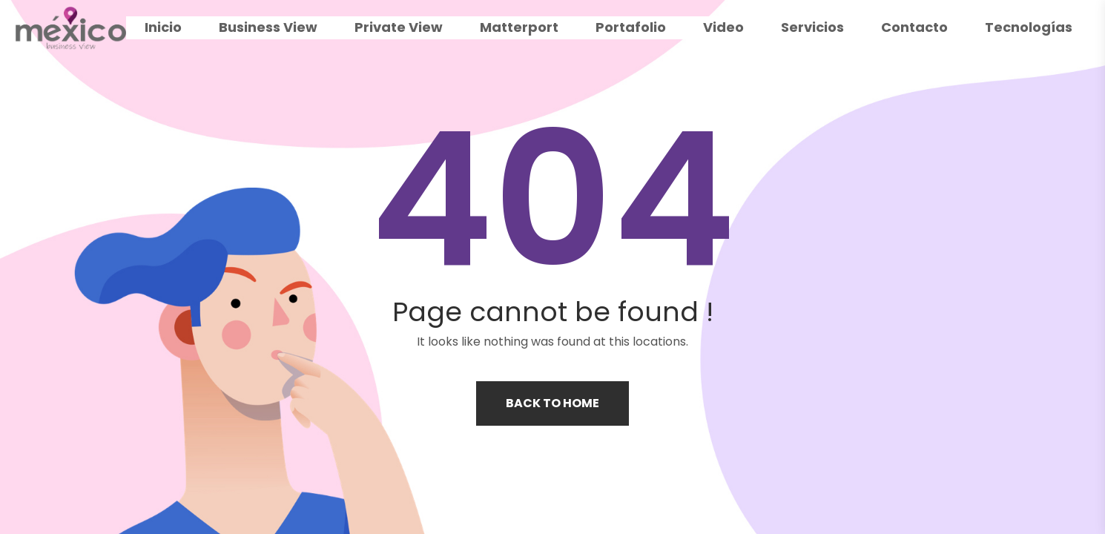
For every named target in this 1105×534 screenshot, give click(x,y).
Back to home (552, 403)
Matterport (519, 27)
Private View (398, 27)
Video (723, 27)
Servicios (812, 27)
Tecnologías (1028, 27)
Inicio (163, 27)
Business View (268, 27)
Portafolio (631, 27)
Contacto (914, 27)
